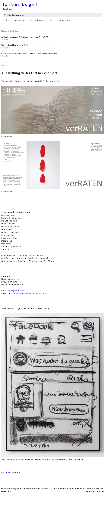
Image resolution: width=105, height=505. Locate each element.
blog (7, 20)
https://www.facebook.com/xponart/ (31, 293)
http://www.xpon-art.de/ (12, 290)
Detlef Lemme (12, 472)
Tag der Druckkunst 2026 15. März (16, 45)
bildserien (19, 20)
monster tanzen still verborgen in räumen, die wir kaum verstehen (29, 53)
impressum (64, 20)
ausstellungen (37, 20)
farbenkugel (20, 4)
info (51, 20)
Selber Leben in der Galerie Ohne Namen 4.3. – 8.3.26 (24, 37)
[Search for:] (52, 15)
